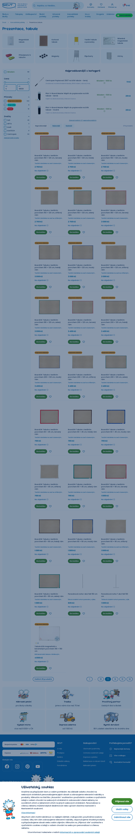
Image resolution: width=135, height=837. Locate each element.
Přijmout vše (122, 801)
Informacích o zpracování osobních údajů (80, 832)
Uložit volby (122, 809)
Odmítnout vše (122, 817)
